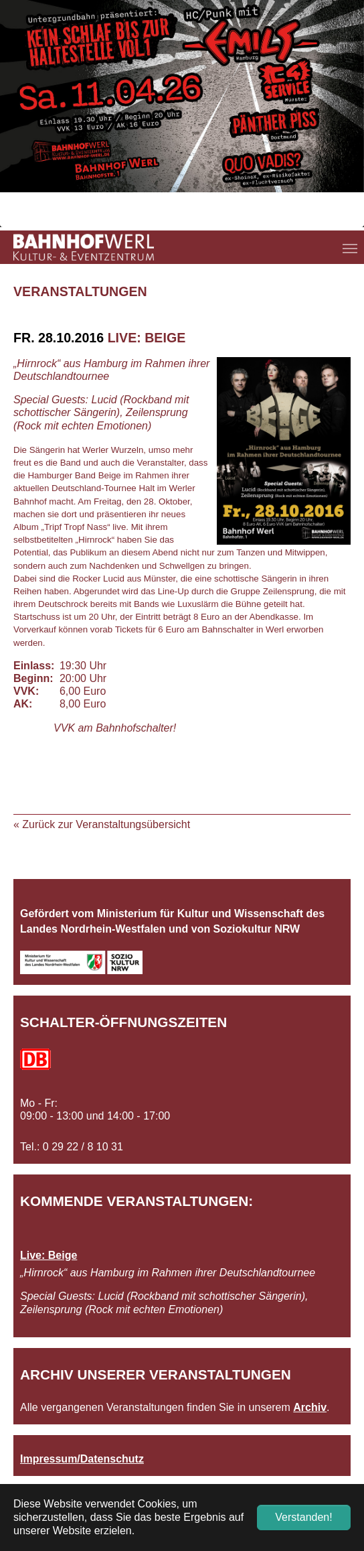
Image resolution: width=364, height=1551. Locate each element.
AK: (22, 704)
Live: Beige (48, 1255)
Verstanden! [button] (303, 1517)
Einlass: (33, 665)
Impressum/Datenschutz (82, 1459)
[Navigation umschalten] (350, 248)
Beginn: (33, 678)
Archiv (310, 1407)
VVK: (26, 691)
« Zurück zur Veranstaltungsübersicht (101, 824)
